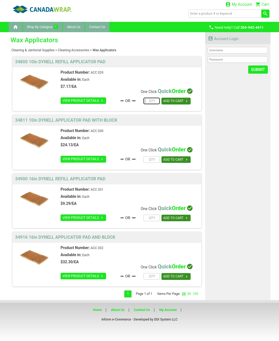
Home (97, 310)
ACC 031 (97, 190)
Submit (258, 69)
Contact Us (97, 27)
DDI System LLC (166, 319)
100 (195, 294)
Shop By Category (42, 26)
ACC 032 (97, 248)
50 (189, 294)
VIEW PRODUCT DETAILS (83, 100)
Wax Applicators (104, 50)
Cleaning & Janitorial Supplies (33, 50)
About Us (73, 27)
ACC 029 (97, 72)
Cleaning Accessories (73, 50)
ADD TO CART (176, 101)
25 (184, 294)
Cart (262, 4)
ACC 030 (97, 131)
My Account (238, 4)
